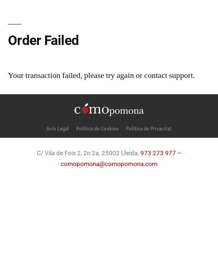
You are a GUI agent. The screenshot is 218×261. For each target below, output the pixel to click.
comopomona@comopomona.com (109, 163)
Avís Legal (57, 128)
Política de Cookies (97, 128)
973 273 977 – (160, 153)
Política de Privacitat (149, 128)
